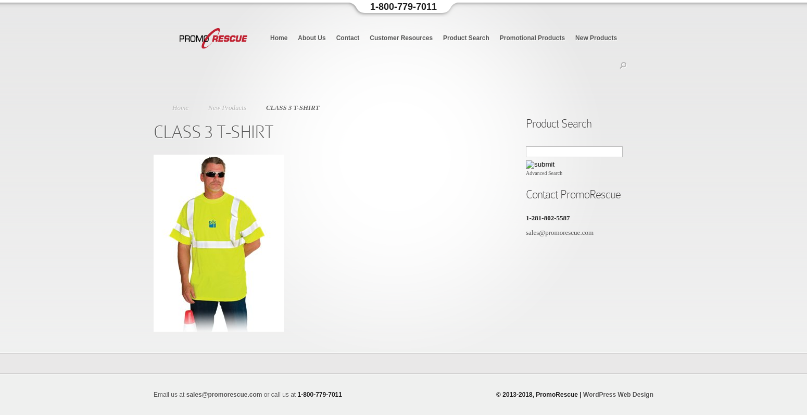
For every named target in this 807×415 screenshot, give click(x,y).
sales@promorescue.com (560, 232)
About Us (311, 38)
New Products (596, 38)
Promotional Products (532, 38)
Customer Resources (401, 38)
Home (278, 38)
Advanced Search (544, 173)
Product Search (466, 38)
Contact (348, 38)
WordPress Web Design (618, 394)
